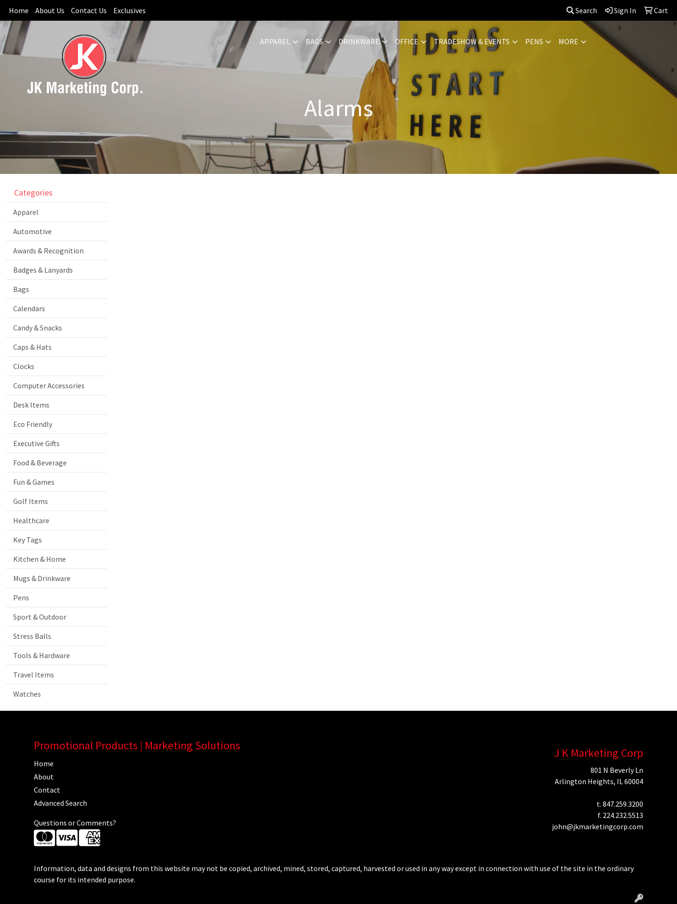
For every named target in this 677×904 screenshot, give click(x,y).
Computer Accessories (49, 385)
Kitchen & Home (39, 559)
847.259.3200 (623, 804)
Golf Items (30, 501)
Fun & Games (34, 482)
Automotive (32, 231)
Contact (47, 789)
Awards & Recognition (48, 250)
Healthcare (31, 520)
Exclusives (129, 10)
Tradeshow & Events (472, 41)
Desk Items (31, 404)
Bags (314, 41)
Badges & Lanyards (43, 270)
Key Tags (27, 539)
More (568, 41)
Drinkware (358, 41)
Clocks (23, 366)
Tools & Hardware (41, 655)
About (44, 776)
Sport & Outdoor (39, 616)
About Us (49, 10)
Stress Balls (32, 636)
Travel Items (33, 674)
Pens (534, 41)
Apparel (275, 41)
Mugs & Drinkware (42, 578)
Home (19, 10)
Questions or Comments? (75, 822)
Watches (27, 694)
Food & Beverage (40, 462)
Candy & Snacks (37, 327)
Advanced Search (60, 803)
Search (582, 10)
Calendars (29, 308)
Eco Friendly (32, 424)
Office (406, 41)
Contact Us (89, 10)
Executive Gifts (36, 443)
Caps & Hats (32, 347)
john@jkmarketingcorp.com (597, 826)
